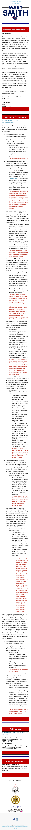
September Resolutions (8, 122)
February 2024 (13, 178)
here (17, 91)
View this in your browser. (15, 1)
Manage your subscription (18, 825)
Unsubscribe (9, 825)
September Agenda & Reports (10, 120)
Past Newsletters (15, 3)
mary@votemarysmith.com (8, 826)
